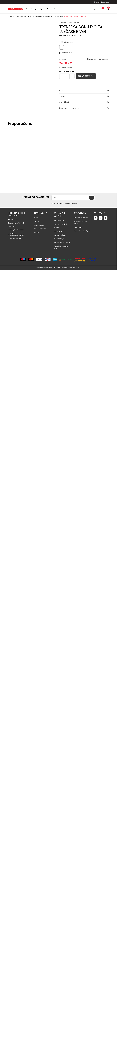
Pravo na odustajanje (61, 224)
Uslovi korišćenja (59, 220)
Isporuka (56, 228)
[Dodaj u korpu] (86, 76)
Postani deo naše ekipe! (82, 231)
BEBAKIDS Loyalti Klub (81, 218)
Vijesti (36, 218)
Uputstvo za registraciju (62, 242)
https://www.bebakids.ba (48, 267)
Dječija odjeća (26, 16)
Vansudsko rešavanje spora (61, 247)
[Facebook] (96, 218)
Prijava (96, 2)
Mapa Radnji (78, 227)
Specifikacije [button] (84, 102)
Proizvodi (18, 16)
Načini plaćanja (59, 239)
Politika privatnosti (40, 229)
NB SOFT (65, 267)
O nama (36, 221)
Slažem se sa (66, 203)
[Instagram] (101, 218)
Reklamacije (58, 231)
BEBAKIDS (11, 16)
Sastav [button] (84, 96)
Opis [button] (84, 90)
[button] (107, 9)
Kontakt (36, 232)
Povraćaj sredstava (60, 235)
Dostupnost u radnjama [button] (84, 108)
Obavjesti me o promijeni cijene (98, 59)
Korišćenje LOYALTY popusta (80, 222)
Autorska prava (39, 225)
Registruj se (105, 2)
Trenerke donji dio (37, 16)
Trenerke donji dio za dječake (53, 16)
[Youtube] (105, 218)
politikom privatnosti (70, 203)
